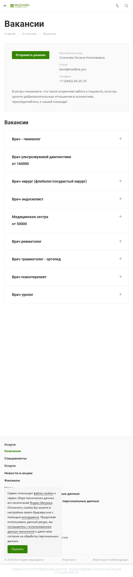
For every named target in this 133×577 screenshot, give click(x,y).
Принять (17, 549)
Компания (12, 451)
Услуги (10, 444)
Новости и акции (18, 473)
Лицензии (68, 559)
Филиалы (12, 480)
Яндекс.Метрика (41, 503)
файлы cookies (43, 493)
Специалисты (15, 458)
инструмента (30, 517)
